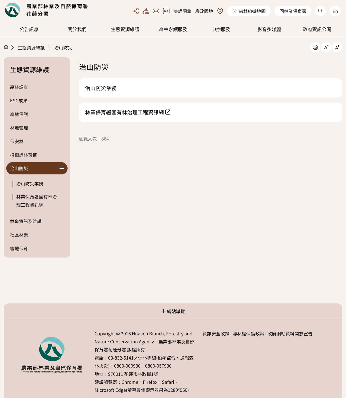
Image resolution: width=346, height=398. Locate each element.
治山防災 (63, 47)
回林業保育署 (292, 11)
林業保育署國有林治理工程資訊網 (36, 200)
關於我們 (77, 29)
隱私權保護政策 (248, 333)
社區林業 (19, 234)
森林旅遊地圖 (249, 11)
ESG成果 (19, 100)
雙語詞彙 (182, 11)
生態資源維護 (125, 29)
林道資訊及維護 (26, 221)
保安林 (17, 141)
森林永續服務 (173, 29)
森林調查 (19, 87)
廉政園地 (204, 11)
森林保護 (19, 114)
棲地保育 (19, 248)
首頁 (6, 47)
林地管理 (19, 127)
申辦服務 (220, 29)
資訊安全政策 (215, 333)
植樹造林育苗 (23, 154)
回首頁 (46, 9)
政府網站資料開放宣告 (289, 333)
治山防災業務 (29, 183)
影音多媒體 (269, 29)
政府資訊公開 (317, 29)
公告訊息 (29, 29)
